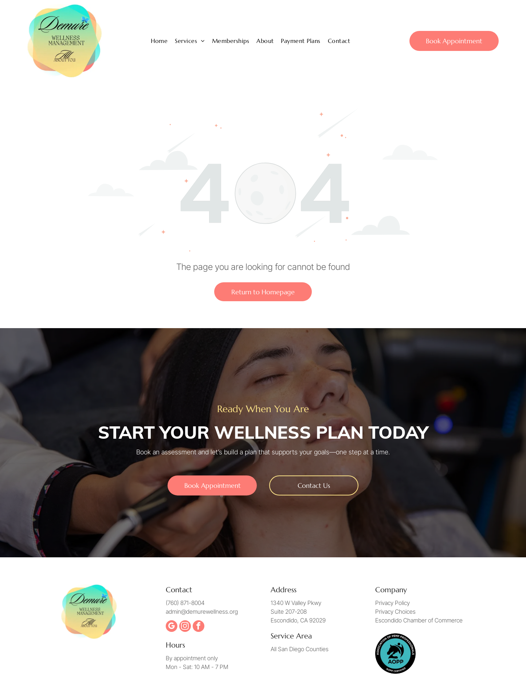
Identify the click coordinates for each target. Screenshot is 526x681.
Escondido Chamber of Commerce (419, 620)
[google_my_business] (171, 627)
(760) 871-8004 (185, 602)
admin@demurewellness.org (202, 611)
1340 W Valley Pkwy (296, 602)
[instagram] (185, 627)
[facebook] (198, 627)
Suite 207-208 (289, 611)
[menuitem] (159, 40)
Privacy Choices (395, 611)
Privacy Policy (392, 602)
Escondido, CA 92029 (298, 620)
